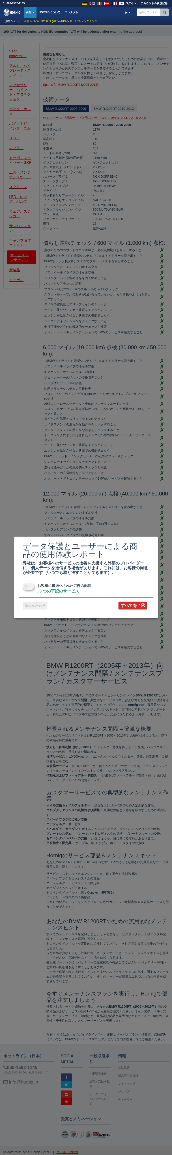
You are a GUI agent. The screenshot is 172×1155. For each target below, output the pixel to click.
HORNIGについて (49, 12)
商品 (30, 12)
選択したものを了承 (35, 605)
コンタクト (71, 12)
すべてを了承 (133, 605)
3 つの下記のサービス (57, 591)
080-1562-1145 (15, 3)
